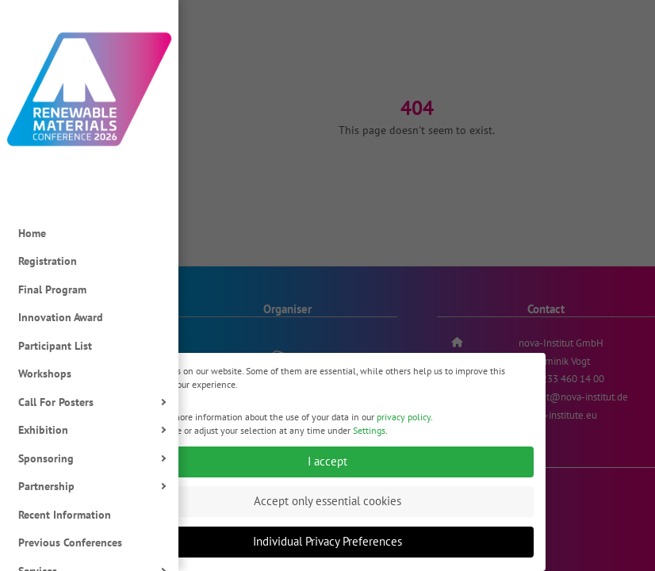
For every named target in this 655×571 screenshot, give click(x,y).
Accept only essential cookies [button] (327, 506)
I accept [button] (327, 466)
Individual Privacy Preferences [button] (327, 546)
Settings (369, 435)
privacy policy (404, 421)
